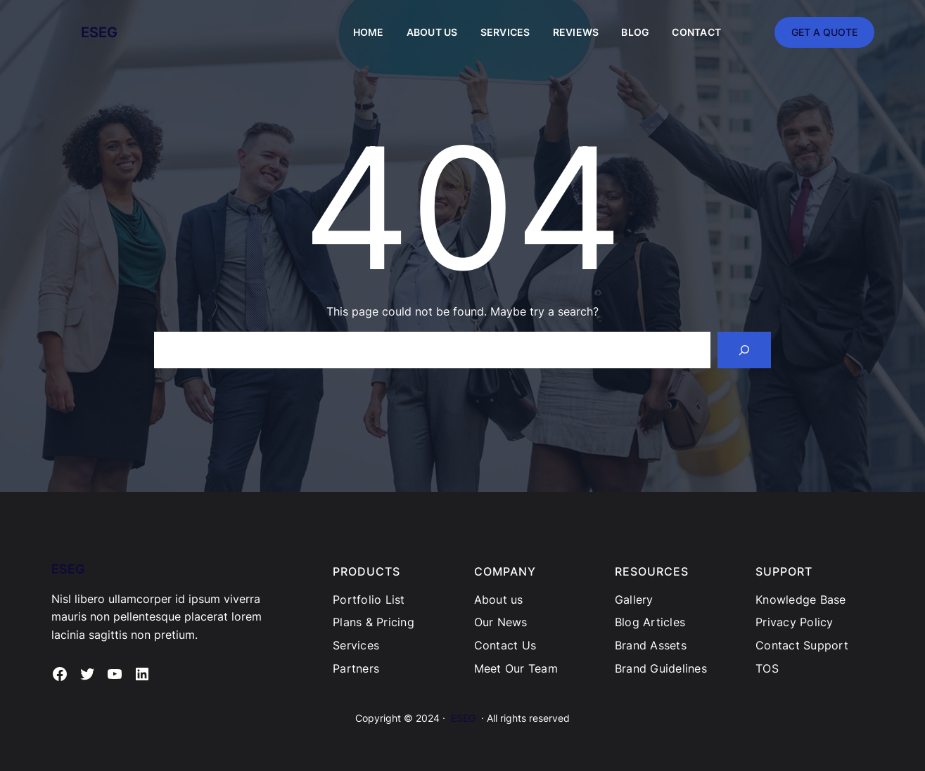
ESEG (99, 32)
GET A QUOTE (824, 32)
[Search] (744, 350)
